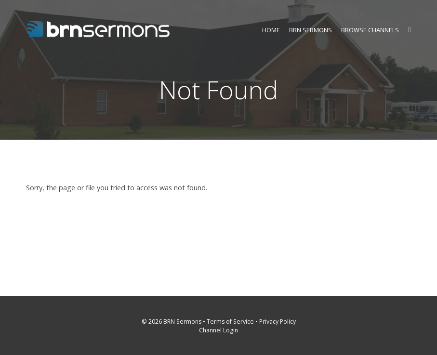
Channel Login (218, 330)
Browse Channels (370, 30)
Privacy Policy (277, 321)
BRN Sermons (310, 30)
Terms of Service (230, 321)
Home (271, 30)
